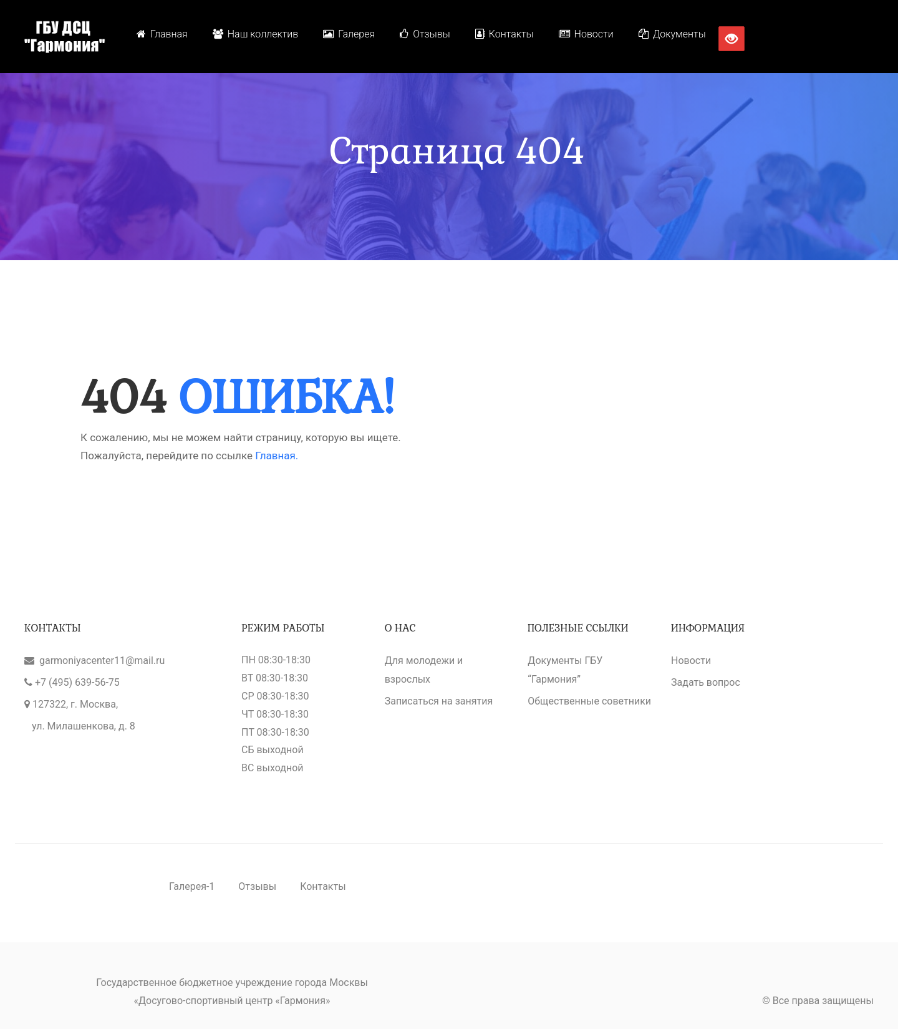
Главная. (276, 455)
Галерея (349, 33)
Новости (586, 33)
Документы (672, 33)
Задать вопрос (705, 682)
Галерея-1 (192, 886)
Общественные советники (589, 701)
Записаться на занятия (439, 701)
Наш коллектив (256, 33)
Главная (162, 33)
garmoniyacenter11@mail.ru (102, 660)
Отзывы (425, 33)
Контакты (504, 33)
